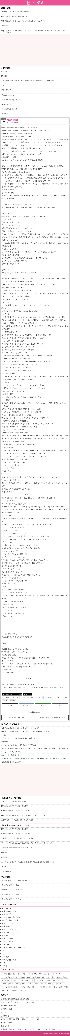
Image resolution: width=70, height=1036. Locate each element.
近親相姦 (5, 957)
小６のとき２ (5, 114)
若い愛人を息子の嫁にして (11, 1006)
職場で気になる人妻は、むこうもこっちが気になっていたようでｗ (23, 21)
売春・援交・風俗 (9, 960)
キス (23, 697)
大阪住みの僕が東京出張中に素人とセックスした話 (20, 728)
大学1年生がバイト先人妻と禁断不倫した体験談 (17, 820)
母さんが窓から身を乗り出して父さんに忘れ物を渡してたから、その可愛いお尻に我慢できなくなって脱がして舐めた (35, 750)
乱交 (3, 954)
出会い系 (14, 990)
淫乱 (33, 977)
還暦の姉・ (5, 742)
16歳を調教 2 (6, 90)
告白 (8, 990)
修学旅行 (59, 977)
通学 (53, 977)
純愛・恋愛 (6, 914)
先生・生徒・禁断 (9, 911)
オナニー (28, 694)
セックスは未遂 (6, 1022)
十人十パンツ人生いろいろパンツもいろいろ (17, 1002)
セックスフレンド (9, 929)
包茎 (49, 987)
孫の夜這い (5, 25)
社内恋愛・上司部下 (10, 932)
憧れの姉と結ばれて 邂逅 (10, 885)
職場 (38, 977)
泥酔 (3, 951)
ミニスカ (36, 984)
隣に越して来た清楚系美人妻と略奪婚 (15, 999)
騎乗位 (55, 987)
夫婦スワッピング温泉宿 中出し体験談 (14, 801)
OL (60, 974)
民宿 (65, 977)
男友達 (48, 980)
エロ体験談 (55, 1033)
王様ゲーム (22, 990)
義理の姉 (15, 980)
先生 (26, 980)
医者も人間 (5, 1026)
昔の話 (3, 1012)
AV (54, 984)
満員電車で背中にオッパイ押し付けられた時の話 (53, 717)
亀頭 (66, 697)
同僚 (22, 980)
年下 (36, 980)
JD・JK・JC (7, 908)
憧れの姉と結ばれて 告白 (10, 894)
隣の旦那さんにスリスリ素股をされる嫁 (14, 16)
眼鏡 (49, 984)
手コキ (18, 984)
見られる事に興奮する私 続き (11, 100)
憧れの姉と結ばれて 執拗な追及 (12, 889)
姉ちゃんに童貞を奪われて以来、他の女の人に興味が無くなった (25, 731)
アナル (6, 697)
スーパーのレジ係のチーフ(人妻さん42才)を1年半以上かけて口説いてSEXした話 (27, 80)
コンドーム (60, 984)
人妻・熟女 (6, 926)
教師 (10, 977)
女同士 (30, 974)
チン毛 (23, 987)
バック (29, 984)
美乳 (28, 987)
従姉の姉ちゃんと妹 (7, 95)
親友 (54, 980)
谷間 (33, 987)
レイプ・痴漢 (7, 942)
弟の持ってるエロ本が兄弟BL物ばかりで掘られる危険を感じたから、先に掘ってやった (33, 758)
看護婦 (13, 701)
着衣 (40, 974)
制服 (35, 974)
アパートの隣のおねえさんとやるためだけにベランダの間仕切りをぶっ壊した (26, 843)
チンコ (41, 697)
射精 (23, 984)
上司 (31, 980)
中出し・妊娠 (7, 938)
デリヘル (4, 987)
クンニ (60, 980)
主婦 (15, 977)
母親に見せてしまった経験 (11, 762)
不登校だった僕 (6, 104)
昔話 (10, 987)
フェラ (58, 697)
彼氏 (5, 701)
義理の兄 (8, 980)
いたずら (4, 984)
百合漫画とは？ (6, 1009)
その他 (4, 966)
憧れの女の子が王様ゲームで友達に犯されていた (17, 880)
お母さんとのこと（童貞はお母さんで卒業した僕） (20, 738)
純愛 (3, 990)
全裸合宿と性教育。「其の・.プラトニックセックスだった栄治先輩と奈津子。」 (30, 1029)
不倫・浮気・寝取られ (11, 917)
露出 (19, 974)
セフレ (42, 980)
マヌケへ (4, 85)
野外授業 (4, 71)
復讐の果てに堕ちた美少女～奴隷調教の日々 (16, 11)
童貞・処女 (6, 935)
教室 (48, 977)
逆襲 (60, 987)
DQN (28, 977)
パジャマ (49, 697)
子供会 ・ (4, 735)
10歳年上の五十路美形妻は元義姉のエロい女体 (16, 847)
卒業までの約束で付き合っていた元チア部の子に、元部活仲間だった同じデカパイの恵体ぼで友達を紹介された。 (33, 31)
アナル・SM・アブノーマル (13, 694)
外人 (3, 963)
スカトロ (54, 974)
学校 (43, 977)
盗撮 (9, 974)
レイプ (4, 974)
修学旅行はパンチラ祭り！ (17, 717)
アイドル (4, 977)
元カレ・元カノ (8, 923)
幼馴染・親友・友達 (10, 920)
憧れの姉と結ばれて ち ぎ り (11, 899)
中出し (11, 984)
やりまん (22, 977)
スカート (32, 697)
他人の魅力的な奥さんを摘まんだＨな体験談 (16, 810)
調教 (24, 974)
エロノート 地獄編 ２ (10, 755)
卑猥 (65, 987)
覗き (14, 974)
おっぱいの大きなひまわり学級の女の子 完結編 (18, 745)
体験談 (16, 987)
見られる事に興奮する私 (9, 109)
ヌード (39, 987)
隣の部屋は (5, 1016)
